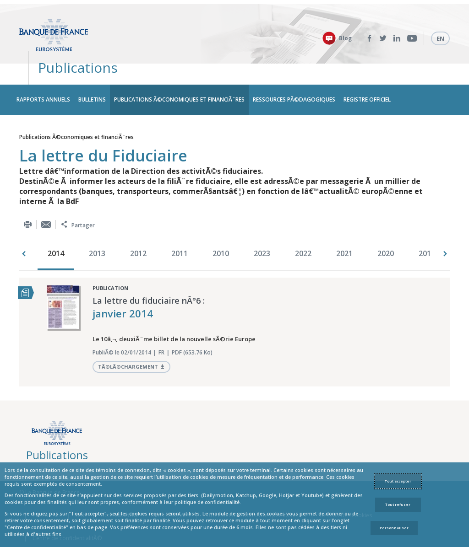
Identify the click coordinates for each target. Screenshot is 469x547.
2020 (385, 228)
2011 (179, 228)
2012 (138, 228)
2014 (56, 228)
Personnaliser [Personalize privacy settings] (394, 528)
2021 (344, 228)
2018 (427, 228)
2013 (97, 228)
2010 (221, 228)
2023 (262, 228)
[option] (58, 229)
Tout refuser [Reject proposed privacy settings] (397, 504)
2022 (303, 228)
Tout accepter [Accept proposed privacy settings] (398, 481)
